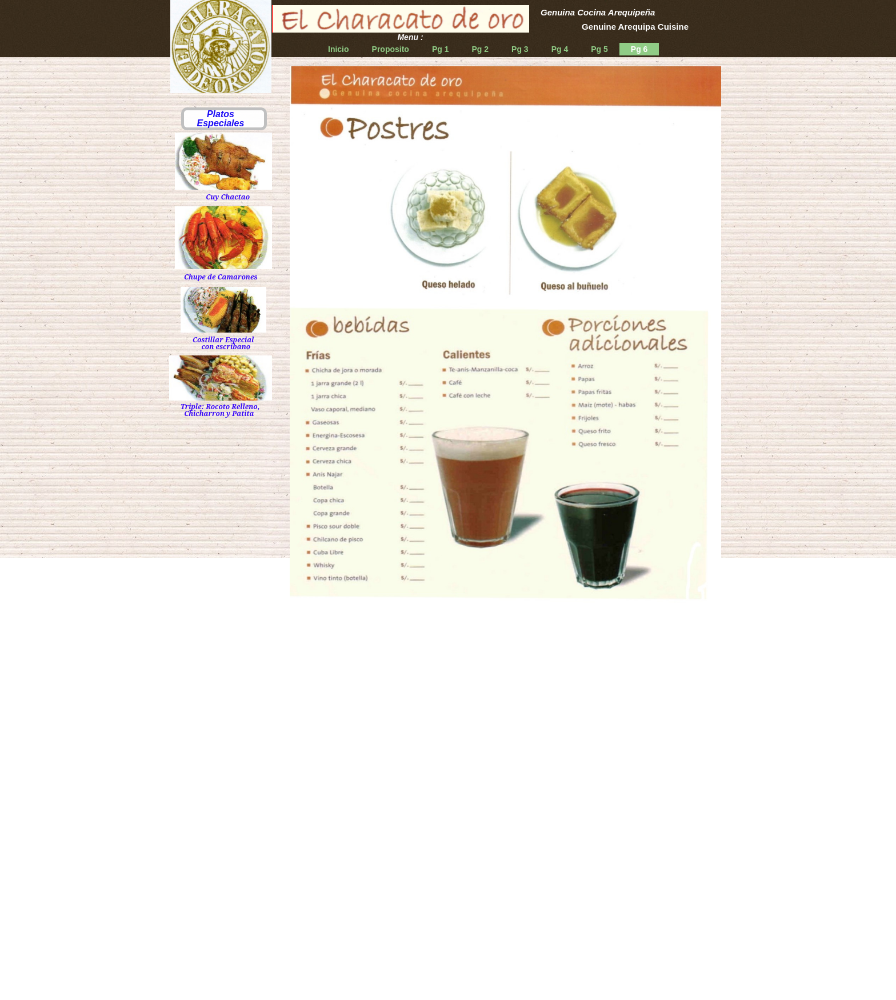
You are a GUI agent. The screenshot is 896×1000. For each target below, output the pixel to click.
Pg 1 (440, 49)
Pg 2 (480, 49)
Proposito (390, 49)
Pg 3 (520, 49)
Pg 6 (639, 49)
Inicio (338, 49)
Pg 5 (599, 49)
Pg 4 (560, 49)
